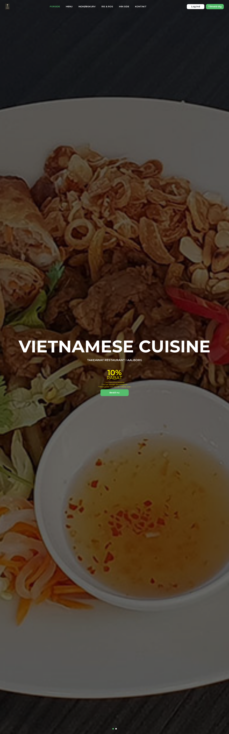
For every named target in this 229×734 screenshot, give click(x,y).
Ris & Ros (107, 6)
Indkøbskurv (87, 6)
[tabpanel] (114, 367)
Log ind (195, 6)
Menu (69, 6)
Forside (55, 6)
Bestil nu (114, 392)
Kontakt (141, 6)
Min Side (124, 6)
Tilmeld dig (215, 6)
